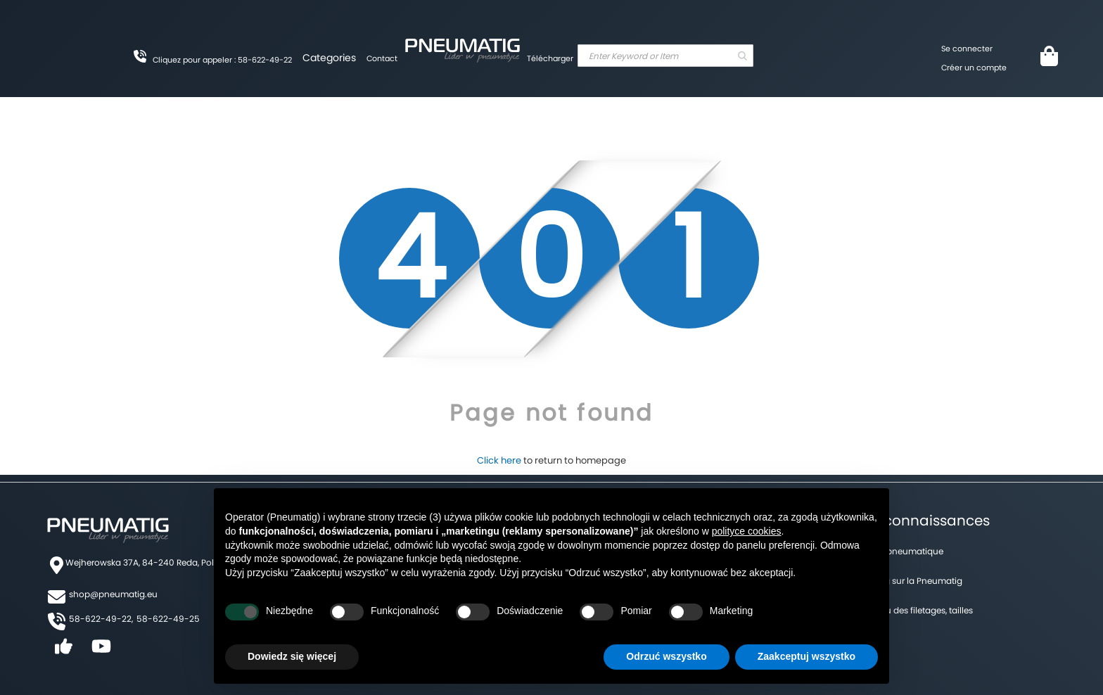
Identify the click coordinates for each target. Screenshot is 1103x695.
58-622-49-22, (101, 619)
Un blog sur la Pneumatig (909, 581)
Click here (499, 460)
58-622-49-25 (168, 619)
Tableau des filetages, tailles (915, 610)
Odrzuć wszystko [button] (666, 656)
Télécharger (550, 58)
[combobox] (665, 55)
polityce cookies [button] (747, 531)
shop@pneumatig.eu (113, 594)
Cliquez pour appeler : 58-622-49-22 (222, 59)
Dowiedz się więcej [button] (292, 656)
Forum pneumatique (900, 551)
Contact (381, 58)
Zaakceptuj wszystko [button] (806, 656)
